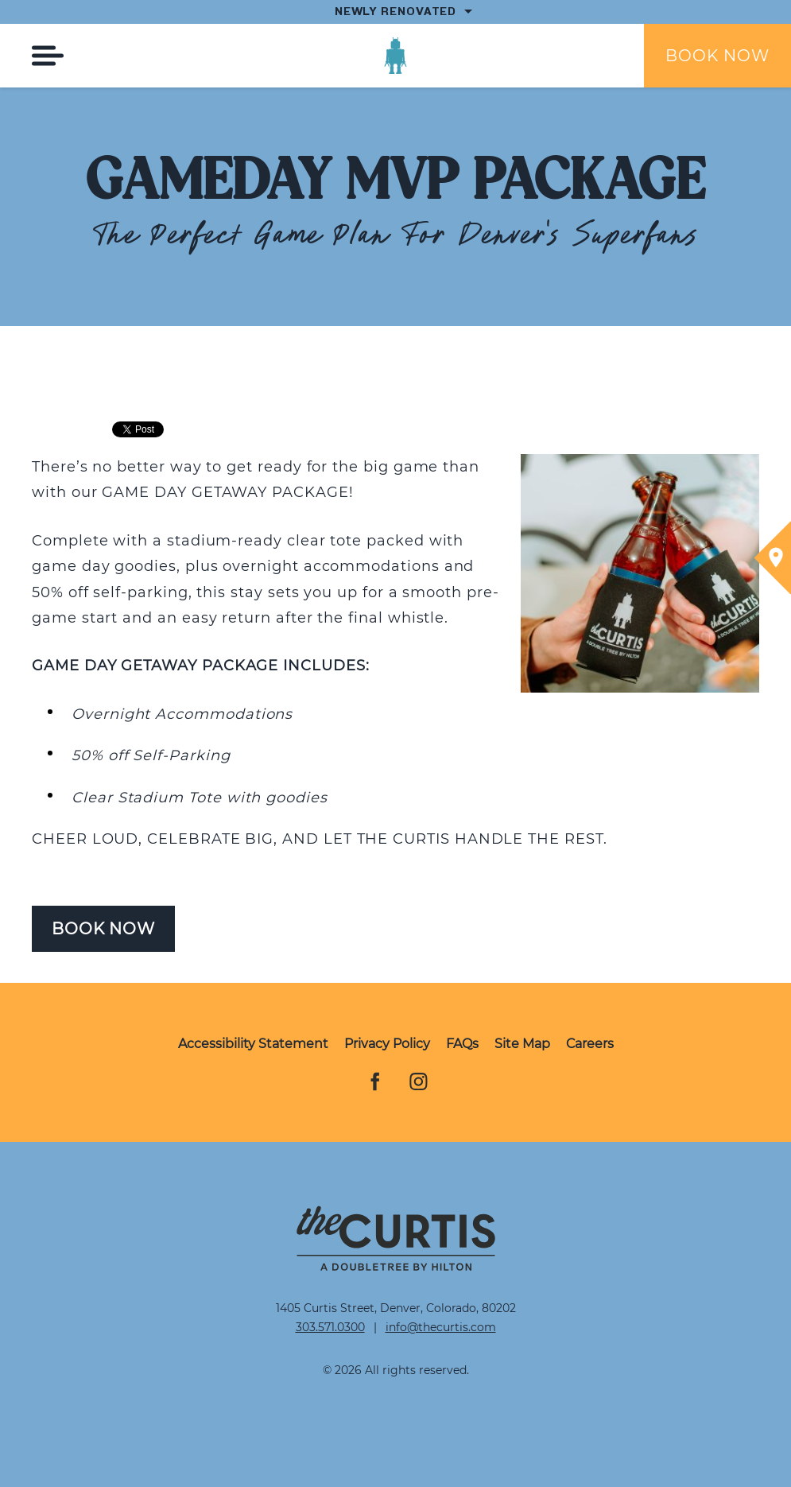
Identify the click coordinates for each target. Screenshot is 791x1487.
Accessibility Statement (253, 1043)
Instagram (419, 1083)
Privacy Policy (387, 1043)
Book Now (717, 55)
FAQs (462, 1043)
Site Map (522, 1043)
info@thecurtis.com (441, 1327)
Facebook (373, 1083)
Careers (590, 1043)
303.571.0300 (330, 1327)
